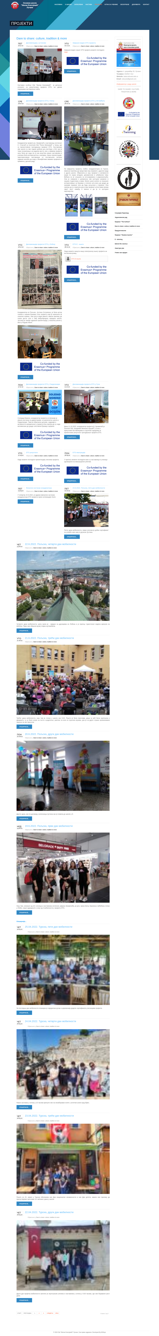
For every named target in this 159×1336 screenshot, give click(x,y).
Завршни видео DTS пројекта (84, 43)
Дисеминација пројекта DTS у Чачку (40, 101)
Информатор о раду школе (126, 84)
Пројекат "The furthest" (122, 222)
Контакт (146, 4)
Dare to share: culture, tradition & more (46, 46)
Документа (136, 4)
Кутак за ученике (111, 4)
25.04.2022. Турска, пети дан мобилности (48, 926)
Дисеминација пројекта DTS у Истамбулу (89, 101)
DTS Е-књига (76, 259)
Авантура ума (119, 248)
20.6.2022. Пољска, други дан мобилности (49, 734)
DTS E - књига (78, 244)
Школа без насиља (121, 244)
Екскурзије (124, 4)
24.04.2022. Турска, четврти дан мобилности (50, 1021)
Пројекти (98, 4)
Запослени (78, 4)
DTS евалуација (79, 452)
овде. (66, 52)
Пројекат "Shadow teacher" (124, 235)
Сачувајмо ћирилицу (122, 213)
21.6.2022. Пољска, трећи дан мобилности (49, 638)
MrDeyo (103, 1332)
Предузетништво (120, 230)
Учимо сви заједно (121, 252)
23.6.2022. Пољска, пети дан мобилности (89, 488)
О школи (68, 4)
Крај (57, 1313)
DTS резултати (32, 452)
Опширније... (25, 94)
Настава (89, 4)
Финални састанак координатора (39, 488)
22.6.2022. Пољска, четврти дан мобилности (50, 544)
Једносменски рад (121, 217)
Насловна (58, 4)
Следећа (50, 1313)
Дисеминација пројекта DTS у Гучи (86, 384)
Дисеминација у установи (36, 43)
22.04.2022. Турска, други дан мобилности (49, 1212)
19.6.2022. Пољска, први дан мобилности (49, 826)
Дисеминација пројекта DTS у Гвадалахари (43, 384)
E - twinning (118, 239)
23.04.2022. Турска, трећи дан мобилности (49, 1115)
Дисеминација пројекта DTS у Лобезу (40, 244)
